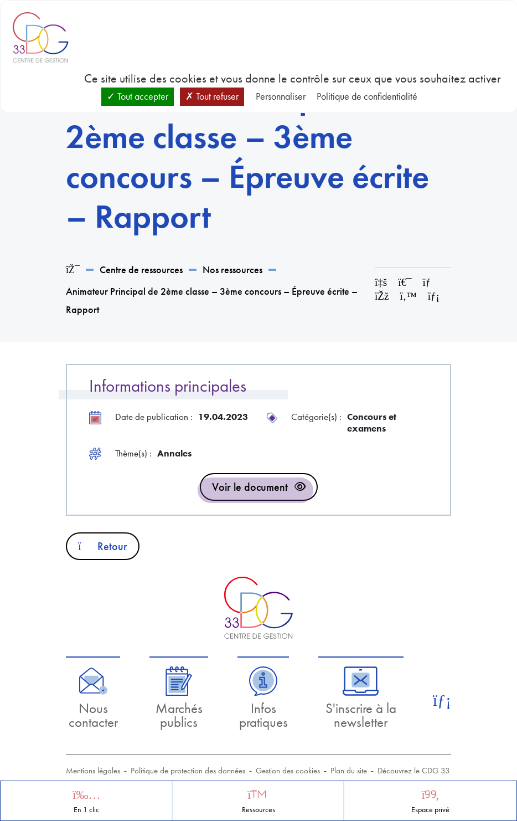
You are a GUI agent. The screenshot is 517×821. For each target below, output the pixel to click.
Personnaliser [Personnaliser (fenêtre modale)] (281, 96)
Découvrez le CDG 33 (414, 770)
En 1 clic (86, 809)
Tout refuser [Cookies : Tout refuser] (212, 96)
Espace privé (430, 809)
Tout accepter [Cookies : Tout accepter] (137, 96)
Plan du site (348, 770)
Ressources (258, 809)
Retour (102, 546)
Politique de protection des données (188, 770)
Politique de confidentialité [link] (367, 96)
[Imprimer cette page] (404, 282)
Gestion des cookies (288, 770)
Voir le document (250, 487)
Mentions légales (93, 770)
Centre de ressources (141, 269)
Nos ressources (232, 269)
